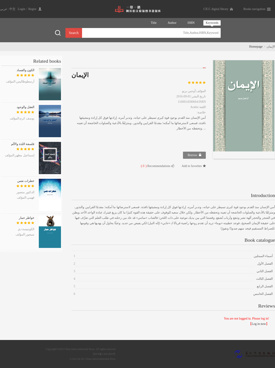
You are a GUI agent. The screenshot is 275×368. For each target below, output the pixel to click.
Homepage (256, 46)
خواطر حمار (27, 217)
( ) (144, 166)
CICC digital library (215, 9)
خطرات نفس (26, 181)
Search (74, 33)
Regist (32, 9)
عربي (3, 9)
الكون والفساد (26, 70)
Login (21, 9)
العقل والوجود (26, 107)
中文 (12, 9)
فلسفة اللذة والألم (22, 144)
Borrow (194, 155)
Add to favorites (194, 166)
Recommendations (157, 166)
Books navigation (254, 9)
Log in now (259, 324)
